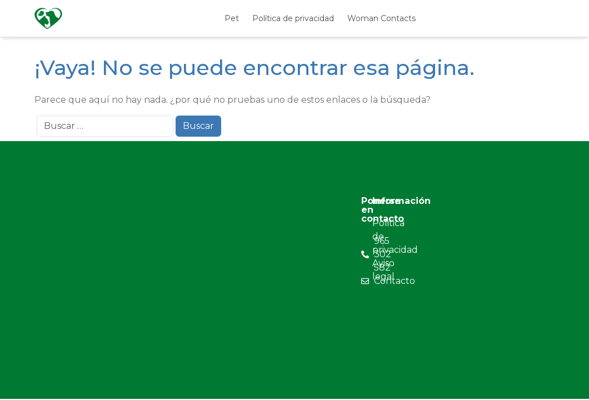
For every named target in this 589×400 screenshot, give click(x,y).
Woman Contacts (381, 18)
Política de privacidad (293, 18)
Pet (231, 18)
